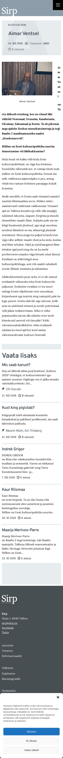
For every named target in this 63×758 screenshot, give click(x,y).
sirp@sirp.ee (9, 623)
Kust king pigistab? (18, 408)
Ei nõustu (31, 740)
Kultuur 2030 (17, 24)
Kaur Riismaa (13, 489)
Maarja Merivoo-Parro (20, 530)
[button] (58, 697)
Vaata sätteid (31, 750)
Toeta (5, 632)
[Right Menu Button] (58, 5)
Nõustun (31, 731)
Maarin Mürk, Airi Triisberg (23, 431)
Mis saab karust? (16, 365)
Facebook (8, 627)
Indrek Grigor (13, 449)
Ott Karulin (13, 389)
